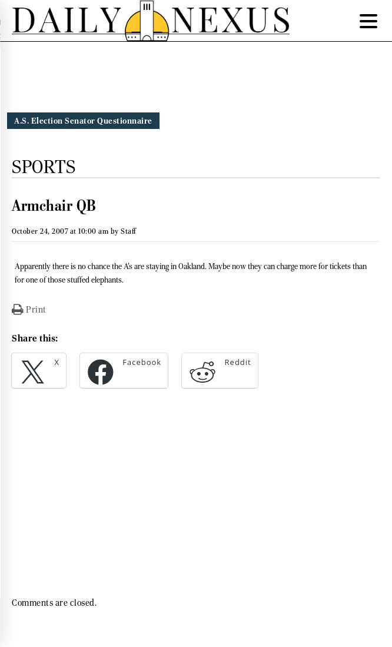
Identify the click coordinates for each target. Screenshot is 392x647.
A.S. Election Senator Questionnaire (83, 120)
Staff (128, 231)
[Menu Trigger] (368, 20)
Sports (43, 166)
